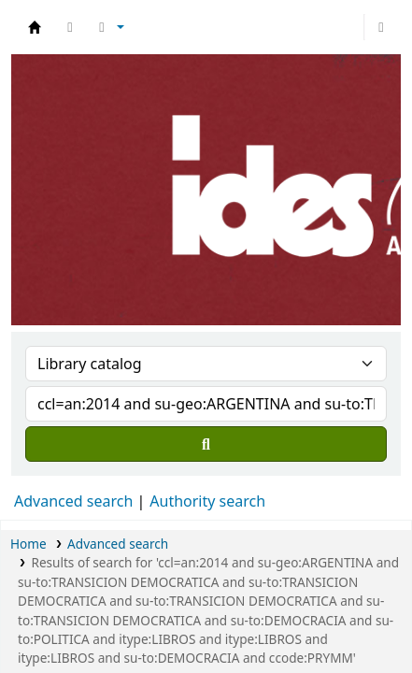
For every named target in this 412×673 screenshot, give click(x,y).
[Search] (206, 444)
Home (28, 543)
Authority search (207, 501)
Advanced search (73, 501)
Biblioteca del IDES (34, 27)
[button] (70, 27)
